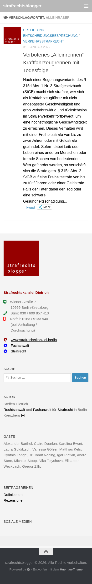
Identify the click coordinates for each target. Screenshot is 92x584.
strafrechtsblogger (22, 5)
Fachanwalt (16, 345)
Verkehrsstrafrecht (43, 41)
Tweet (30, 207)
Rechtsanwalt (14, 410)
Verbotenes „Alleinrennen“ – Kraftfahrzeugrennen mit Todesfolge (55, 62)
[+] (23, 415)
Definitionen (13, 495)
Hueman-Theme (71, 569)
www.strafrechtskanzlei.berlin (30, 340)
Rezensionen (14, 500)
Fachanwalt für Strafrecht (53, 410)
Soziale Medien (18, 521)
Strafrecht (15, 351)
